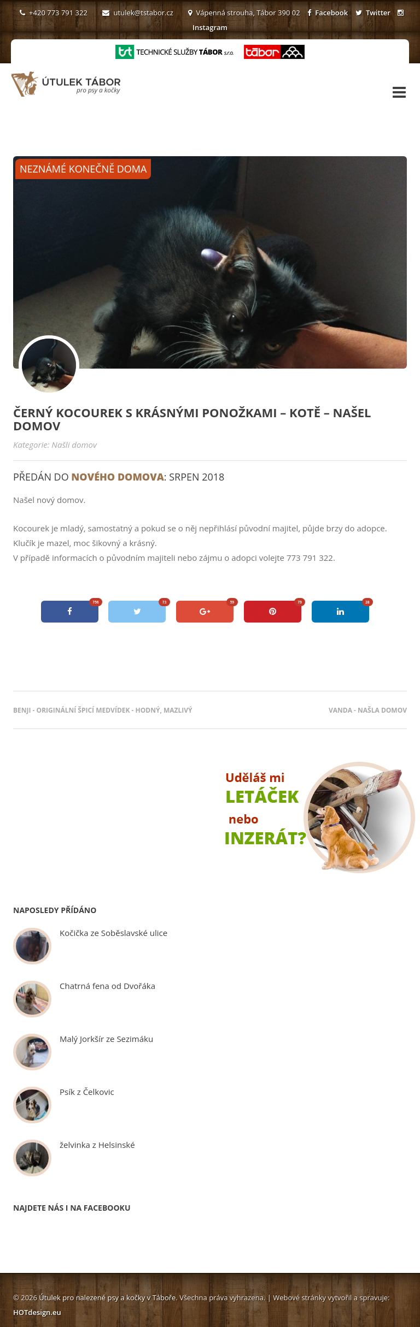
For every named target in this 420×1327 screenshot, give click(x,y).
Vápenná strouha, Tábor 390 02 (244, 12)
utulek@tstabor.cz (137, 12)
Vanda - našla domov (368, 710)
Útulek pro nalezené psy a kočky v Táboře (107, 1297)
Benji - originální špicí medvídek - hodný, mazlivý (102, 710)
